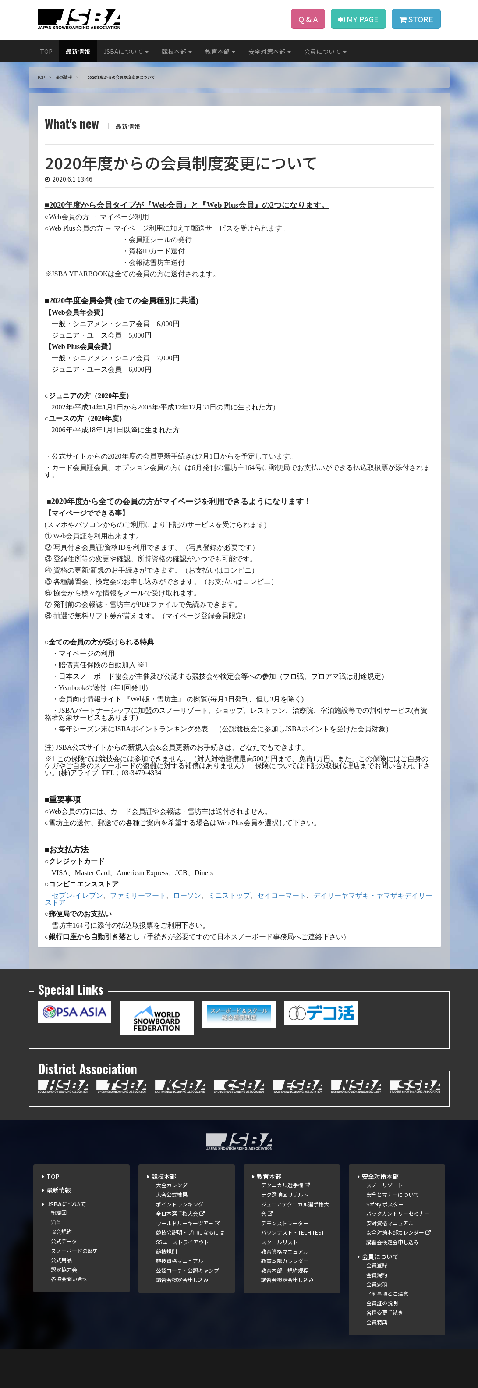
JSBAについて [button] (126, 51)
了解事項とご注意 (387, 1293)
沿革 (56, 1222)
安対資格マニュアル (390, 1223)
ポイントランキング (179, 1204)
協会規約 (61, 1231)
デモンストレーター (284, 1223)
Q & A (308, 19)
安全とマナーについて (392, 1194)
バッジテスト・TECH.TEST (292, 1232)
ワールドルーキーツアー (188, 1223)
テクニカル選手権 (285, 1185)
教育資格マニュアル (284, 1251)
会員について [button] (325, 51)
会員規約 (376, 1274)
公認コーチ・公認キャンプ (187, 1270)
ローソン (187, 895)
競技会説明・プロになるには (190, 1232)
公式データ (64, 1241)
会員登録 (376, 1265)
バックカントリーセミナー (397, 1213)
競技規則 (166, 1251)
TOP (46, 51)
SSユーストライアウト (182, 1242)
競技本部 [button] (177, 51)
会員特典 (376, 1322)
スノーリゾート (384, 1185)
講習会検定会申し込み (182, 1279)
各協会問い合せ (69, 1278)
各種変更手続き (384, 1312)
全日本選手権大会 (180, 1213)
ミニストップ (229, 895)
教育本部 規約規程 (284, 1270)
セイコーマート (281, 895)
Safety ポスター (385, 1204)
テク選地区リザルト (284, 1194)
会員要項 (376, 1284)
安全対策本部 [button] (269, 51)
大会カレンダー (174, 1185)
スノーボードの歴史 (74, 1250)
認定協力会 (64, 1269)
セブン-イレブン (77, 895)
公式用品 (61, 1259)
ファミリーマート (138, 895)
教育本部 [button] (220, 51)
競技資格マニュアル (179, 1260)
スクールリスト (279, 1242)
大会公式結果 (172, 1194)
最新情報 (78, 51)
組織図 (59, 1212)
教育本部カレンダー (284, 1260)
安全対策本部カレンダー (398, 1232)
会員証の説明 (382, 1302)
